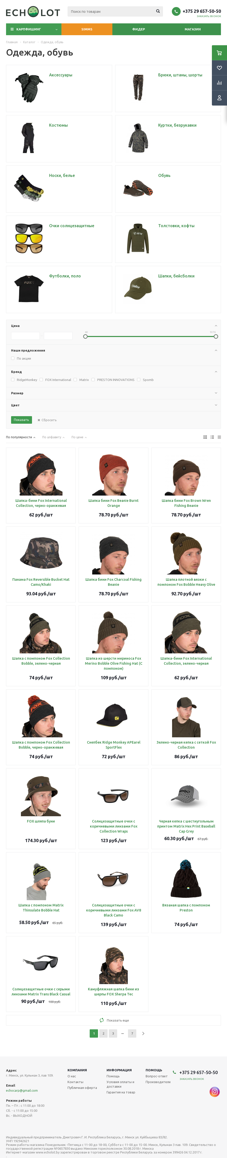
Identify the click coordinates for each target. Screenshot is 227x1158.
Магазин (193, 29)
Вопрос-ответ (157, 1076)
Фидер (138, 29)
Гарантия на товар (121, 1092)
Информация (119, 1070)
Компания (77, 1070)
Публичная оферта (82, 1087)
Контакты (75, 1082)
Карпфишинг (28, 29)
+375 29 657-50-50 (202, 11)
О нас (72, 1076)
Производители (158, 1082)
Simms (86, 29)
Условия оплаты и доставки (120, 1084)
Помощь (154, 1070)
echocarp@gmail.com (22, 1090)
